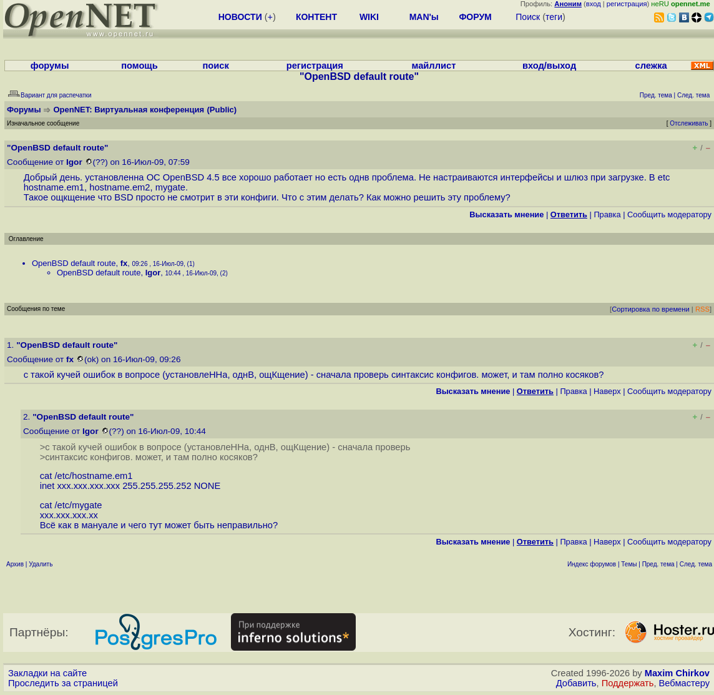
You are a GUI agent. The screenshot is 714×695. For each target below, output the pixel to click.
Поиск (528, 17)
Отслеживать (689, 123)
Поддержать (628, 683)
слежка (651, 66)
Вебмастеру (684, 683)
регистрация (627, 3)
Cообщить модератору (669, 214)
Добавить (576, 683)
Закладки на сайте (47, 673)
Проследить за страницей (63, 683)
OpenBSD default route (73, 263)
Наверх (607, 391)
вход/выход (549, 66)
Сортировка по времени (651, 309)
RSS (702, 309)
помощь (139, 66)
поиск (215, 66)
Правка (607, 214)
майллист (434, 66)
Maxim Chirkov (677, 673)
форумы (50, 66)
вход (593, 3)
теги (553, 17)
